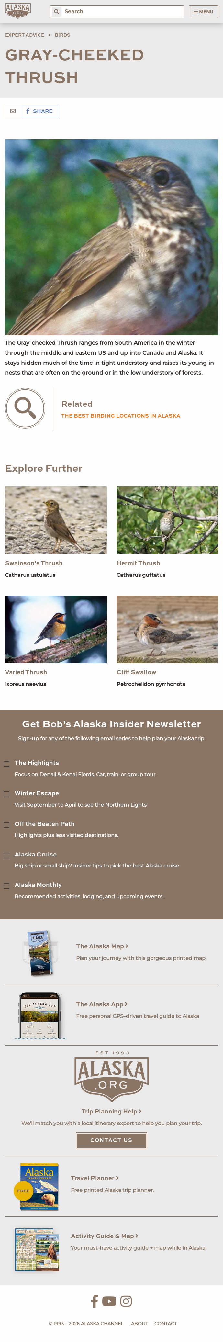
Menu (203, 12)
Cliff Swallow (136, 672)
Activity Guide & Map (105, 1236)
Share (39, 111)
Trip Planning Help (112, 1112)
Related (77, 404)
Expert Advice (24, 35)
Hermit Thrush (138, 563)
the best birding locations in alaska (120, 416)
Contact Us (111, 1140)
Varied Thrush (26, 672)
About (139, 1323)
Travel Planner (95, 1178)
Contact (165, 1323)
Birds (62, 35)
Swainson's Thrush (34, 563)
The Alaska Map (102, 947)
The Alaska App (102, 1004)
